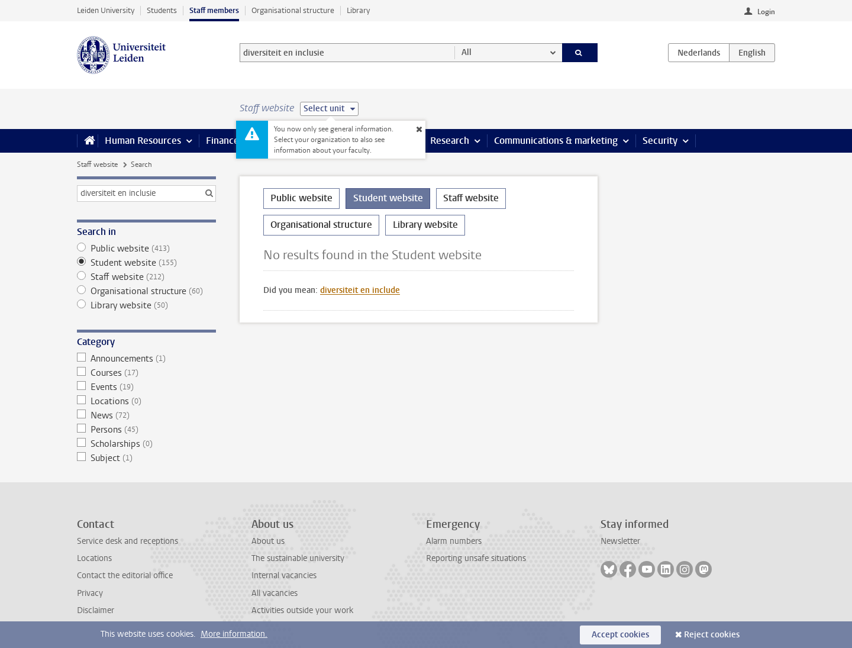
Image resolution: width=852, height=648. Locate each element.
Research (449, 140)
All (467, 52)
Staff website (97, 164)
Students (162, 10)
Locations (146, 401)
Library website (146, 305)
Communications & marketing (556, 140)
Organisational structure (292, 10)
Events (146, 387)
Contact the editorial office (125, 575)
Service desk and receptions (127, 541)
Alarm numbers (454, 541)
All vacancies (274, 593)
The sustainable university (297, 558)
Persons (146, 429)
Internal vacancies (284, 575)
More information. (234, 634)
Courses (146, 372)
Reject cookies (712, 634)
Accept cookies (620, 634)
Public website (146, 248)
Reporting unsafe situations (476, 558)
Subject (146, 458)
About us (268, 541)
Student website (146, 262)
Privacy (90, 593)
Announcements (146, 358)
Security (660, 140)
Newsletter (620, 541)
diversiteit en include (360, 290)
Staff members (214, 10)
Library (358, 10)
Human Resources (143, 140)
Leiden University (105, 10)
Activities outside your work (302, 610)
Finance (222, 140)
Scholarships (146, 443)
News (146, 415)
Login (766, 12)
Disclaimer (95, 610)
